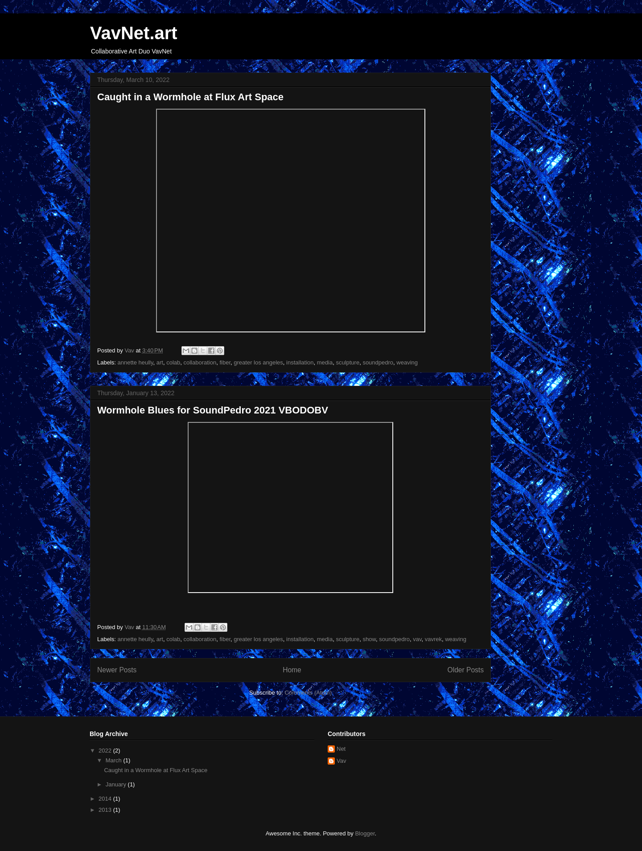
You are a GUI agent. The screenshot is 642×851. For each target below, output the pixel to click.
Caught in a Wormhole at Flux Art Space (190, 96)
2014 (106, 798)
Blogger (364, 833)
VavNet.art (133, 33)
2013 (106, 809)
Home (292, 670)
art (159, 362)
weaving (407, 362)
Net (341, 748)
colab (173, 362)
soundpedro (377, 362)
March (114, 760)
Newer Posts (116, 670)
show (369, 639)
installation (299, 362)
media (325, 362)
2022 (106, 750)
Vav (341, 760)
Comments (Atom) (308, 692)
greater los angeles (258, 362)
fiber (224, 362)
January (117, 784)
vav (417, 639)
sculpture (347, 362)
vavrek (433, 639)
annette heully (135, 362)
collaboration (200, 362)
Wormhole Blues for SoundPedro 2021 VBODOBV (212, 410)
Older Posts (466, 670)
